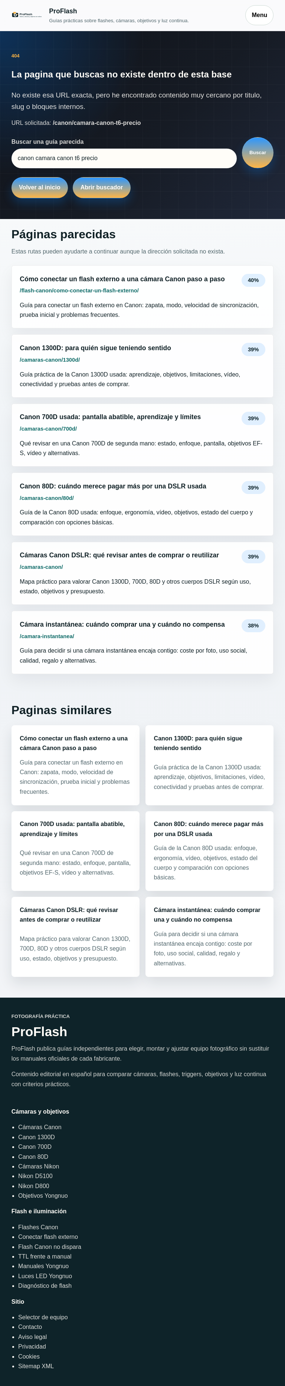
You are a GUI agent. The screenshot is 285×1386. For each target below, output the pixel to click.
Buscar (257, 152)
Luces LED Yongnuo (45, 1276)
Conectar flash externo (48, 1237)
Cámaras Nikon (38, 1166)
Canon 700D (35, 1147)
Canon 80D (33, 1157)
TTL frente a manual (44, 1256)
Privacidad (32, 1346)
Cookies (29, 1356)
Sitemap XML (36, 1366)
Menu (259, 15)
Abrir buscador (102, 187)
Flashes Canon (38, 1227)
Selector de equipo (43, 1317)
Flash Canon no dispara (49, 1247)
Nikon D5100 (35, 1176)
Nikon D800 (33, 1186)
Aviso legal (32, 1337)
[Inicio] (125, 15)
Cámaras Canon (40, 1127)
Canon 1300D (36, 1137)
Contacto (30, 1327)
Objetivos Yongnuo (43, 1196)
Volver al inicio (39, 187)
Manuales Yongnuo (43, 1266)
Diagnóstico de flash (45, 1286)
